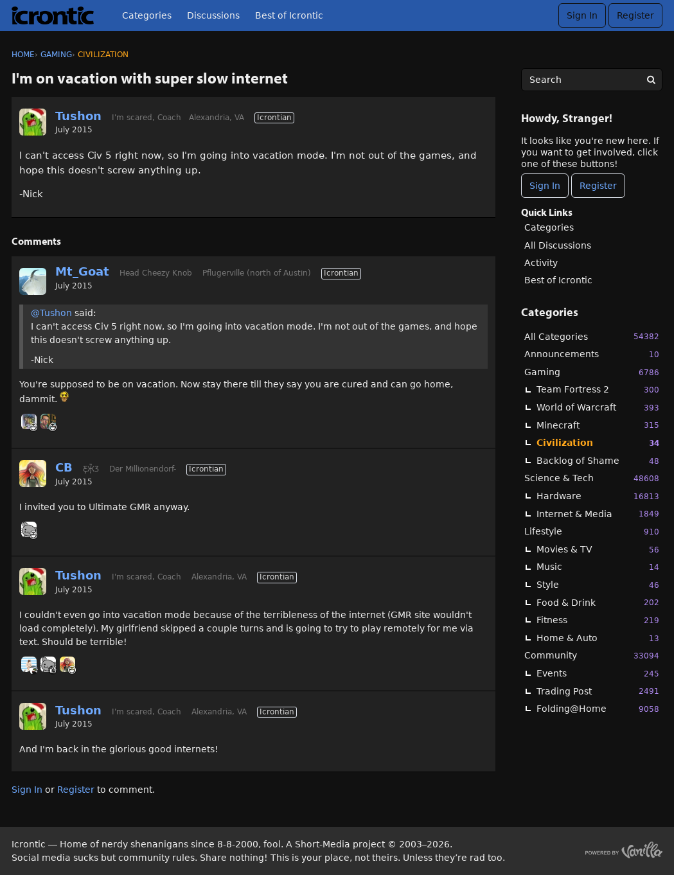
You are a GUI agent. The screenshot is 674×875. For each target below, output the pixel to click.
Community (591, 656)
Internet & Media (598, 514)
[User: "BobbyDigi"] (29, 664)
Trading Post (598, 691)
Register (635, 15)
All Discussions (557, 245)
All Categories (591, 336)
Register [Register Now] (598, 186)
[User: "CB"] (32, 473)
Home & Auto (598, 638)
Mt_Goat (82, 271)
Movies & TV (598, 550)
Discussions (213, 15)
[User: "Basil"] (29, 529)
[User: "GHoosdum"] (48, 421)
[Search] (650, 79)
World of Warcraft (598, 408)
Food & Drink (598, 602)
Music (598, 567)
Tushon (78, 116)
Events (598, 673)
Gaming (591, 372)
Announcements (591, 354)
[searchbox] (591, 79)
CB (64, 467)
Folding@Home (598, 709)
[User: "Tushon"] (32, 122)
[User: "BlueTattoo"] (29, 421)
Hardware (598, 496)
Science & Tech (591, 478)
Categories (147, 15)
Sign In (582, 15)
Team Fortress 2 (598, 390)
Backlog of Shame (598, 461)
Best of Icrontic (289, 15)
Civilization (598, 443)
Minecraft (598, 425)
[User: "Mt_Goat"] (32, 281)
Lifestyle (591, 532)
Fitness (598, 620)
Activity (541, 263)
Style (598, 585)
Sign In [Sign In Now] (544, 186)
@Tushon (51, 313)
